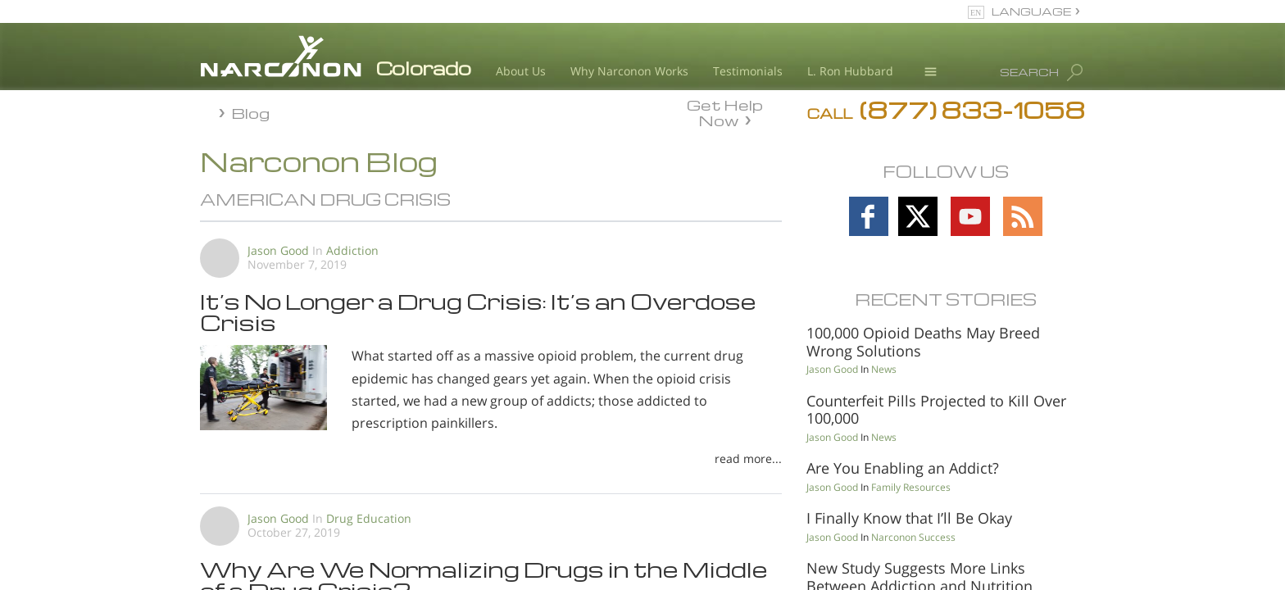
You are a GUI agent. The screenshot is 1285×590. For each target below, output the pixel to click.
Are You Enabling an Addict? (902, 468)
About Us (521, 71)
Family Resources (911, 487)
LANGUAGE (1031, 11)
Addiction (352, 250)
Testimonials (748, 71)
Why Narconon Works (629, 71)
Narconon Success (913, 537)
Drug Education (368, 518)
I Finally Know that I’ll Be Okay (909, 518)
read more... (748, 458)
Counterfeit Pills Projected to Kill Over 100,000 (936, 410)
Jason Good (278, 250)
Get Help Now (725, 111)
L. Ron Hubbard (850, 71)
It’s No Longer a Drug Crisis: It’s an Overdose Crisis (478, 311)
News (884, 369)
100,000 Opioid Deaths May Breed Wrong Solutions (923, 342)
